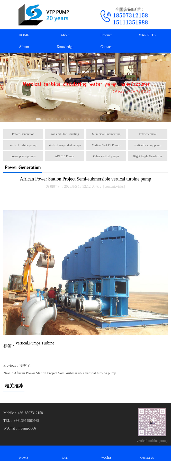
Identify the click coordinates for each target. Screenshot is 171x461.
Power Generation (23, 134)
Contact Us (147, 453)
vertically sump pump (147, 145)
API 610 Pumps (64, 156)
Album (24, 47)
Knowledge (65, 47)
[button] (38, 119)
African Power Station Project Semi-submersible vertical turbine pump (65, 373)
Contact (106, 47)
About (64, 35)
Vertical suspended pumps (65, 145)
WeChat (106, 453)
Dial (65, 453)
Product (106, 35)
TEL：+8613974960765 (21, 421)
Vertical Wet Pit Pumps (106, 145)
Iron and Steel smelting (64, 134)
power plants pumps (23, 156)
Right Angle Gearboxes (147, 156)
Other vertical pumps (106, 156)
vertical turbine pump (23, 145)
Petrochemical (148, 134)
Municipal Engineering (106, 134)
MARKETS (147, 35)
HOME (24, 35)
